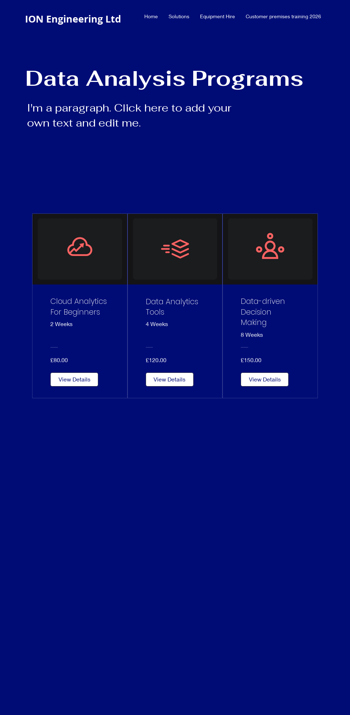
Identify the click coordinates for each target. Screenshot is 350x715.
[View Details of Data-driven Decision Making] (265, 379)
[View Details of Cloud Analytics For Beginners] (74, 379)
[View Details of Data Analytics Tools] (170, 379)
